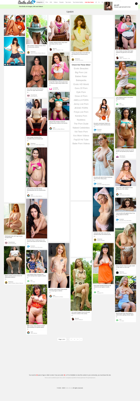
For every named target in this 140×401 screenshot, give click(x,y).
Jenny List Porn (81, 104)
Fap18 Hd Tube (81, 139)
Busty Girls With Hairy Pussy (37, 144)
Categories (40, 2)
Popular (61, 2)
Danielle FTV (100, 293)
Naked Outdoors (79, 319)
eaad (54, 127)
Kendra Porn (81, 116)
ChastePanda (34, 95)
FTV (120, 103)
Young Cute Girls (79, 60)
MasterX (55, 48)
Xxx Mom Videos (81, 135)
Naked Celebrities (81, 128)
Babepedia (81, 80)
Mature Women (123, 273)
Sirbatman (33, 51)
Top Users (68, 2)
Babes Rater (81, 76)
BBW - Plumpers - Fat (58, 49)
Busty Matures (34, 96)
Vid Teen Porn (81, 131)
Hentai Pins (85, 377)
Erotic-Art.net (68, 388)
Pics (47, 2)
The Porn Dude (81, 123)
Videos (56, 2)
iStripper (99, 130)
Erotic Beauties (81, 68)
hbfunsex (121, 271)
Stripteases (92, 377)
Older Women (34, 333)
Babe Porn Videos (81, 143)
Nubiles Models (101, 240)
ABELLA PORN (81, 100)
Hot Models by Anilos (124, 195)
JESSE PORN (81, 108)
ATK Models (122, 156)
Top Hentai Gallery (78, 2)
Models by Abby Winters (58, 129)
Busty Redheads (12, 243)
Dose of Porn (81, 96)
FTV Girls (121, 104)
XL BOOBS (55, 87)
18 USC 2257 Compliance (65, 377)
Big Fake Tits (56, 89)
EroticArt (99, 129)
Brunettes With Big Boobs (103, 184)
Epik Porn (81, 92)
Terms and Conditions (51, 377)
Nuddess (81, 120)
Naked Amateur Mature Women (38, 53)
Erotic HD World (81, 84)
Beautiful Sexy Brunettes (125, 220)
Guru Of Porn (81, 88)
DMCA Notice (77, 377)
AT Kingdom (122, 157)
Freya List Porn (81, 112)
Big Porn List (81, 72)
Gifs (51, 2)
